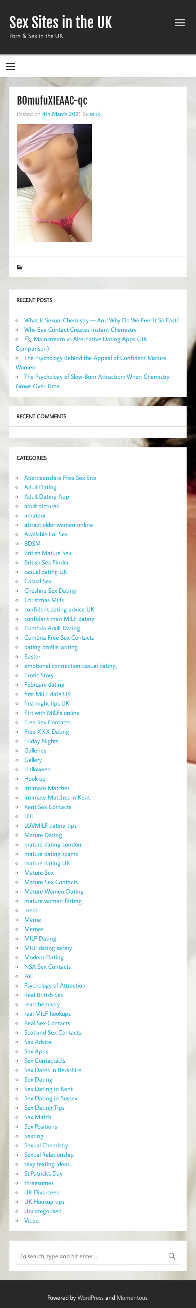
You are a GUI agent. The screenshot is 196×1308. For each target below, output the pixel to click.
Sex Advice (38, 1042)
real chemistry (42, 1004)
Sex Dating (38, 1079)
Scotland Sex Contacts (52, 1032)
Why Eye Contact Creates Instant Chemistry (80, 329)
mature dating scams (51, 854)
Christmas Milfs (44, 600)
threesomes (39, 1183)
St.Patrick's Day (43, 1173)
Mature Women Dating (54, 891)
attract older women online (58, 524)
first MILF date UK (47, 694)
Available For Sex (46, 534)
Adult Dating (40, 487)
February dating (44, 684)
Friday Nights (41, 741)
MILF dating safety (48, 948)
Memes (33, 929)
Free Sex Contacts (47, 722)
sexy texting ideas (47, 1164)
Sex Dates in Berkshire (52, 1070)
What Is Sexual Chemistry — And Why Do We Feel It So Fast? (101, 320)
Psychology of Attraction (55, 985)
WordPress (90, 1297)
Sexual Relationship (49, 1154)
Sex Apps (36, 1051)
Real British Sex (43, 995)
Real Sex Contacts (47, 1023)
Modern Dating (44, 957)
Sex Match (37, 1117)
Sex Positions (40, 1126)
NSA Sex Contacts (47, 966)
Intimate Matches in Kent (57, 797)
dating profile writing (51, 647)
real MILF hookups (47, 1013)
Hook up (35, 778)
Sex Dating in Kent (48, 1089)
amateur (35, 515)
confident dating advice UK (59, 609)
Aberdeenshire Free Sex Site (60, 477)
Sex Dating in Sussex (50, 1098)
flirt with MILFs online (52, 712)
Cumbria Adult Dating (52, 628)
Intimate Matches (47, 788)
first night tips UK (46, 703)
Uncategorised (42, 1211)
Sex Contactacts (44, 1060)
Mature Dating (43, 835)
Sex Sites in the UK (60, 23)
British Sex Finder (46, 562)
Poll (28, 976)
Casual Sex (38, 581)
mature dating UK (47, 863)
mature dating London (52, 844)
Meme (32, 919)
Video (31, 1220)
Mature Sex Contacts (51, 882)
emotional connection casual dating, (70, 665)
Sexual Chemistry (46, 1145)
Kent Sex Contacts (47, 806)
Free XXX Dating (46, 731)
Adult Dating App (46, 496)
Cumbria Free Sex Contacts (59, 637)
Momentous (132, 1297)
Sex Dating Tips (44, 1107)
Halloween (37, 769)
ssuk (95, 114)
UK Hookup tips (44, 1201)
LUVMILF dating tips (50, 825)
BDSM (32, 543)
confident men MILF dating (59, 618)
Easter (32, 656)
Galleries (35, 750)
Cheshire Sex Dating (50, 590)
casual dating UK (45, 571)
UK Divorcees (41, 1192)
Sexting (33, 1136)
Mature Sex (39, 872)
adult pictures (41, 506)
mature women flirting (53, 901)
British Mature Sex (47, 553)
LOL (29, 816)
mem (31, 910)
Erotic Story (39, 675)
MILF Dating (40, 938)
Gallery (33, 759)
